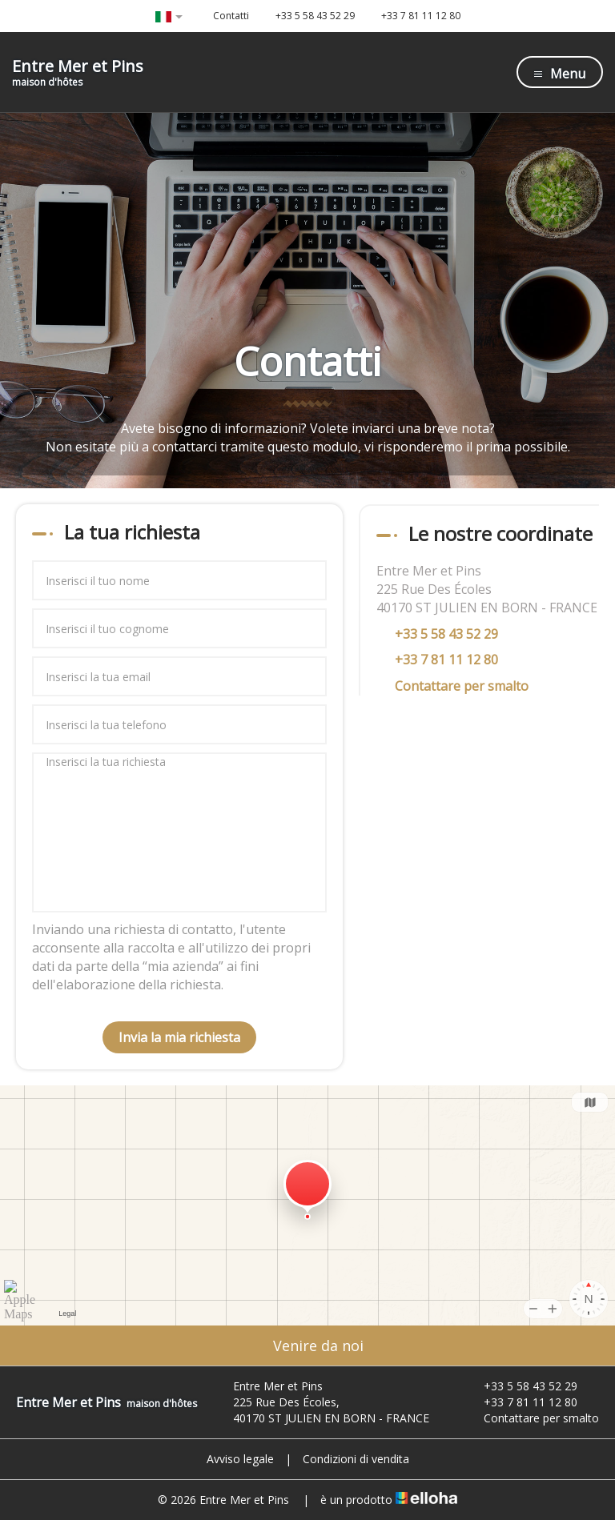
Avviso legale (240, 1458)
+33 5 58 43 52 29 (521, 1386)
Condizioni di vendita (356, 1458)
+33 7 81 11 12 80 (521, 1402)
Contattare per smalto (462, 686)
